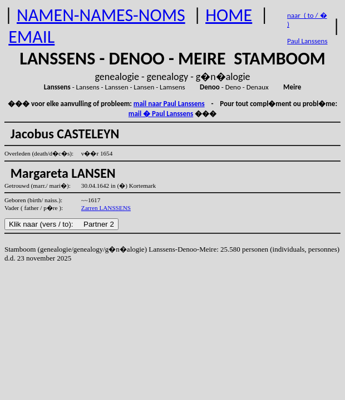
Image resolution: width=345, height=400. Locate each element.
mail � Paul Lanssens (161, 113)
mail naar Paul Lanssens (169, 103)
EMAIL (31, 37)
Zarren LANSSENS (106, 207)
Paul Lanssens (307, 41)
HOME (228, 15)
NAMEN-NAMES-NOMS (101, 15)
